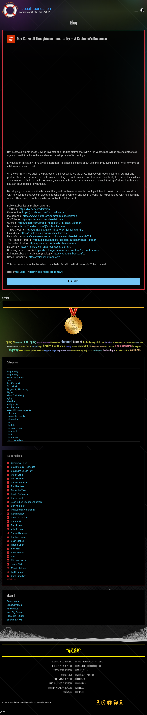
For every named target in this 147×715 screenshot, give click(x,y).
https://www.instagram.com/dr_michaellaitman (50, 215)
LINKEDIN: (55, 666)
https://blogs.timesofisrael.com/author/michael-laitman (64, 239)
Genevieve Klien (19, 463)
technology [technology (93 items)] (109, 350)
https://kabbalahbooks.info (69, 253)
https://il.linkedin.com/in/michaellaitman (44, 233)
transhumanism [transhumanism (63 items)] (122, 350)
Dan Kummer (17, 505)
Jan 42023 (11, 39)
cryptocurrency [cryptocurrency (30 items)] (130, 343)
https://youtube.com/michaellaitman (42, 219)
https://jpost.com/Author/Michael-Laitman (53, 243)
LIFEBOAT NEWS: (81, 662)
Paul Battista (17, 486)
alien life (11, 401)
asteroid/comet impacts (19, 410)
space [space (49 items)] (90, 350)
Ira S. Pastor (17, 572)
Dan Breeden (17, 478)
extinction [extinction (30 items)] (22, 347)
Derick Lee (16, 525)
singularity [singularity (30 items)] (84, 351)
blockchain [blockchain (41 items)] (108, 343)
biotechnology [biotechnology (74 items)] (90, 342)
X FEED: (56, 670)
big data (11, 425)
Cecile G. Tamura (19, 517)
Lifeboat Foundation (20, 702)
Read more (73, 281)
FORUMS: (66, 692)
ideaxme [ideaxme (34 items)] (74, 347)
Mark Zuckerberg (15, 395)
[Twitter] (103, 702)
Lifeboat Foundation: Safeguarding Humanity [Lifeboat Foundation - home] (66, 10)
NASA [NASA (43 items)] (21, 351)
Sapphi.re (48, 702)
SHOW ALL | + (11, 580)
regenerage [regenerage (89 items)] (50, 350)
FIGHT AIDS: (58, 679)
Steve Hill (16, 548)
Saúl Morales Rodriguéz (23, 467)
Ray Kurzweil (58, 272)
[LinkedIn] (109, 702)
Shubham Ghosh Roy (22, 471)
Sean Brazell (17, 541)
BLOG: (77, 670)
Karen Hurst (17, 498)
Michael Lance (18, 560)
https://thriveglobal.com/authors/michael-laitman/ (54, 229)
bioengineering (14, 428)
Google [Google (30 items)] (40, 347)
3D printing (12, 371)
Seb (13, 556)
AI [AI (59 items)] (14, 342)
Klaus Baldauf (18, 513)
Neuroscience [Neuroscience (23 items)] (27, 351)
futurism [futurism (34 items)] (34, 347)
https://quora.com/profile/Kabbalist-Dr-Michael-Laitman (49, 222)
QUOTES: (78, 692)
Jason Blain (17, 564)
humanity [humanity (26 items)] (68, 347)
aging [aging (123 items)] (9, 342)
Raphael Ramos (19, 537)
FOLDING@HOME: (55, 684)
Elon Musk (12, 386)
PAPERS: (78, 688)
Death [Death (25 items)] (141, 343)
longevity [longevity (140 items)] (13, 350)
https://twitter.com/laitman (34, 209)
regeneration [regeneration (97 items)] (64, 350)
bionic (10, 434)
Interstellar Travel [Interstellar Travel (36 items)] (97, 347)
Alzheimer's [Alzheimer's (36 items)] (19, 343)
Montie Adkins (18, 568)
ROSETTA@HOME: (55, 688)
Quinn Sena (17, 474)
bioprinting (12, 437)
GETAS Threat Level (73, 651)
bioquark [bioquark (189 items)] (66, 342)
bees (9, 422)
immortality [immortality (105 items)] (84, 346)
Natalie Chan (17, 544)
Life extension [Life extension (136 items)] (123, 346)
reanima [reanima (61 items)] (39, 350)
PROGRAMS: (79, 684)
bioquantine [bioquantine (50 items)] (55, 342)
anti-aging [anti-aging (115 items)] (30, 342)
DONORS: (64, 675)
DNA (9, 380)
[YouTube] (115, 702)
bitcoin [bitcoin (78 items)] (100, 342)
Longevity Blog (14, 605)
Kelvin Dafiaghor (21, 272)
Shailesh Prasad (19, 482)
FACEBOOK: (55, 662)
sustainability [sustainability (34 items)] (97, 351)
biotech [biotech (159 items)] (78, 342)
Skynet (10, 392)
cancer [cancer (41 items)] (122, 343)
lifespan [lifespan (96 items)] (136, 346)
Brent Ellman (17, 552)
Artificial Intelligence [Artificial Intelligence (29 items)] (43, 343)
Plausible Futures (15, 616)
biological (12, 431)
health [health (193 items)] (47, 346)
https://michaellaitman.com (44, 256)
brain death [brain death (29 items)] (116, 343)
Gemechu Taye (18, 490)
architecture (13, 407)
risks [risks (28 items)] (78, 351)
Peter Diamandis (15, 377)
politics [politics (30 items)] (33, 351)
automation (13, 419)
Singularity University (17, 389)
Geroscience (13, 601)
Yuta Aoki (16, 521)
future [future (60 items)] (28, 346)
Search (141, 304)
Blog (73, 23)
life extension (48, 272)
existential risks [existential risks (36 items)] (12, 347)
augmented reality (16, 416)
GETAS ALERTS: (80, 666)
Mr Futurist (12, 608)
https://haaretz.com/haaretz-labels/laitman (45, 246)
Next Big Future (14, 612)
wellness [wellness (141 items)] (135, 350)
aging (9, 398)
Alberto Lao (17, 529)
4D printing (12, 374)
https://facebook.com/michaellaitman (43, 212)
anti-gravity (12, 404)
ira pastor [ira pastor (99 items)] (109, 346)
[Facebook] (98, 702)
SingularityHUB (14, 619)
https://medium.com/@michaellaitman (42, 226)
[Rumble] (121, 702)
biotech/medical (35, 272)
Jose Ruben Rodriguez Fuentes (26, 502)
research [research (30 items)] (74, 351)
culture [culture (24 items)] (137, 343)
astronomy (12, 413)
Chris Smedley (18, 576)
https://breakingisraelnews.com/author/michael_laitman (67, 250)
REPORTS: (79, 679)
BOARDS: (78, 675)
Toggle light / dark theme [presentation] (142, 10)
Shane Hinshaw (19, 533)
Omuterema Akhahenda (23, 509)
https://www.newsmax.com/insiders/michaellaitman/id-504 (57, 236)
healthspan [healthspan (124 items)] (58, 346)
